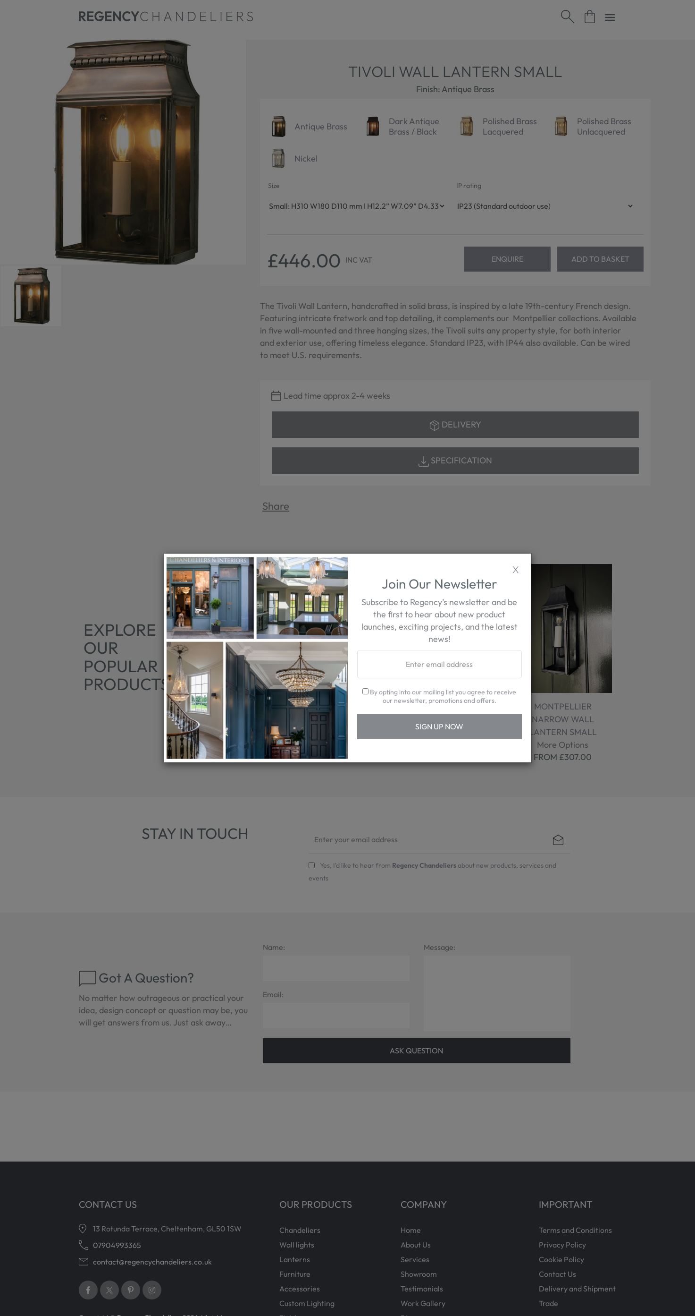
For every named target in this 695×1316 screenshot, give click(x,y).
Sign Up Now (439, 726)
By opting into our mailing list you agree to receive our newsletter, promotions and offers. (439, 696)
